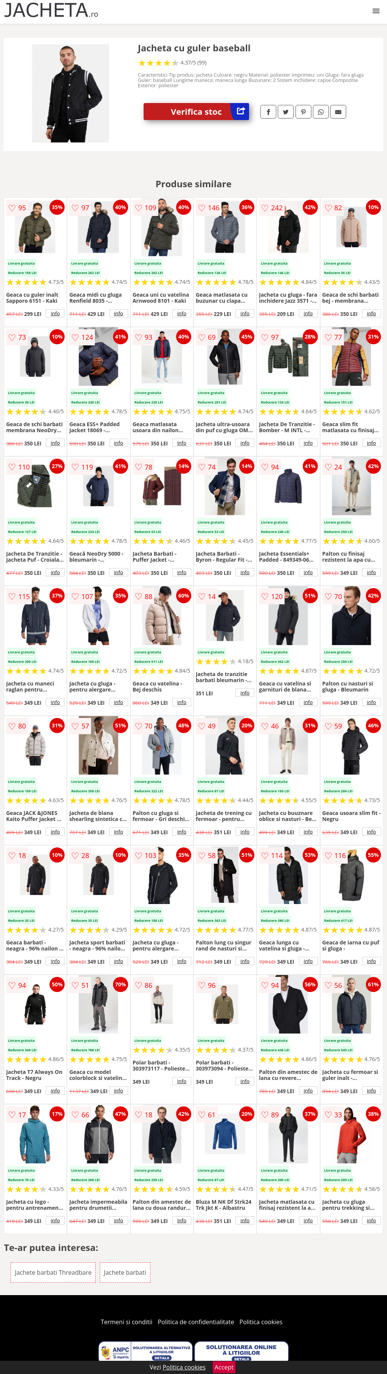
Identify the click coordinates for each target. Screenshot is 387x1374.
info (55, 313)
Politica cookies (261, 1322)
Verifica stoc (210, 111)
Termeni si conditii (127, 1322)
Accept (224, 1367)
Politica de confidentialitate (196, 1322)
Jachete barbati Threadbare (53, 1272)
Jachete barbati (125, 1272)
